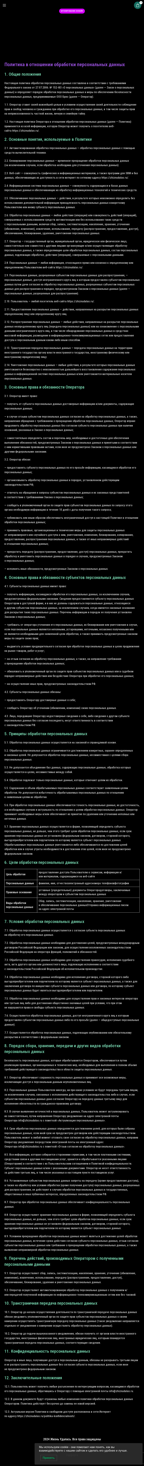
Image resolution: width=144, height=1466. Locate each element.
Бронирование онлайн (72, 11)
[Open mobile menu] (4, 5)
